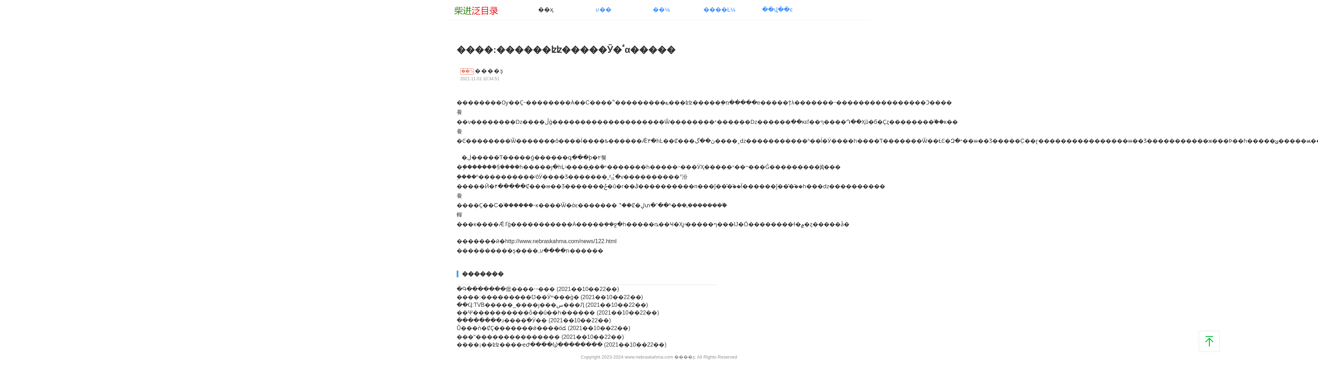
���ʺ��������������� (509, 337)
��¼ (661, 9)
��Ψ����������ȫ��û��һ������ (527, 313)
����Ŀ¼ (719, 9)
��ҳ (545, 9)
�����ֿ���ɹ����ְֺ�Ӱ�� (502, 320)
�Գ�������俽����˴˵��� (506, 289)
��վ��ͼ (777, 9)
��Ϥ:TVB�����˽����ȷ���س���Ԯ (521, 305)
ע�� (603, 9)
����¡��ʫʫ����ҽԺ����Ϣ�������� (530, 345)
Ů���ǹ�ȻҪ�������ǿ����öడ (512, 328)
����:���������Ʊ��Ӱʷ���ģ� (519, 297)
